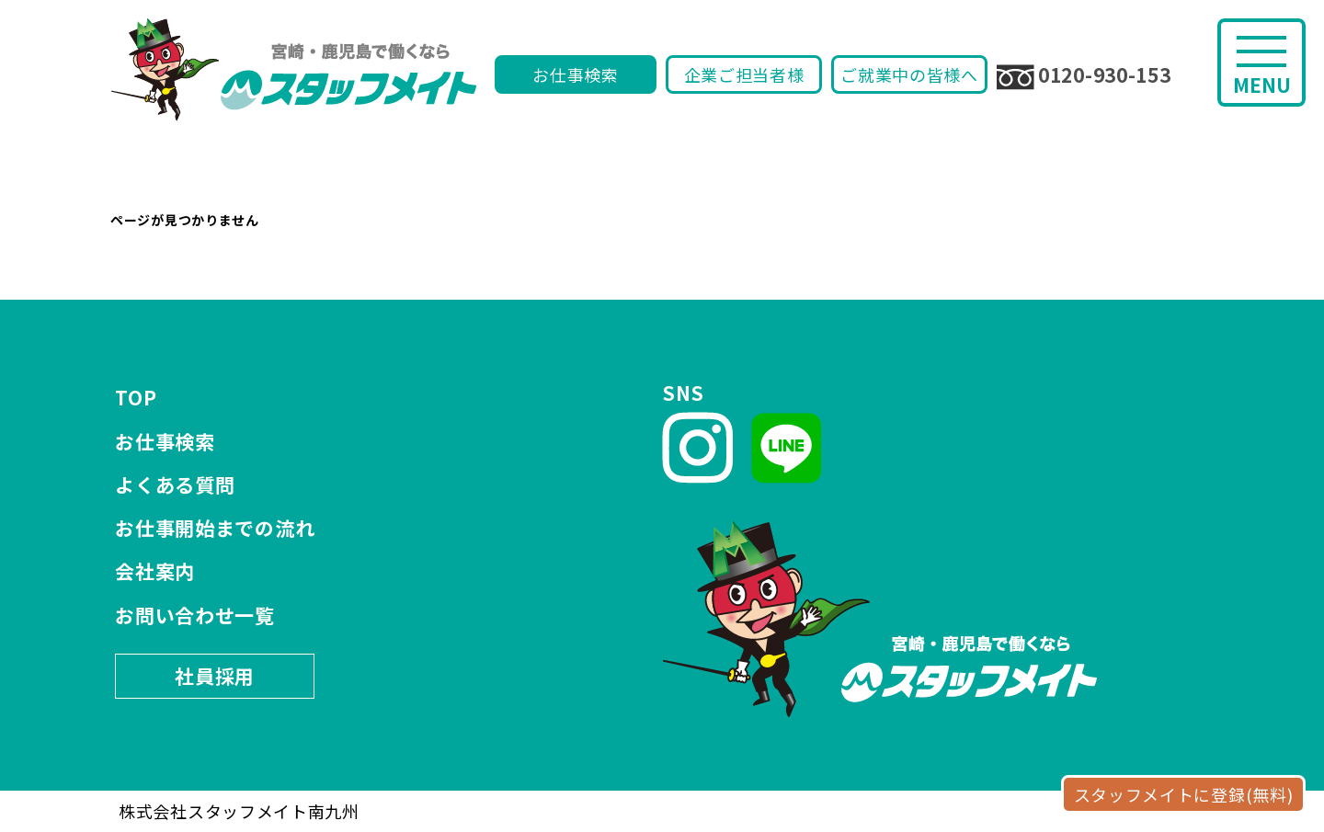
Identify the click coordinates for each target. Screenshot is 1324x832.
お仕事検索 (575, 74)
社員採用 (215, 676)
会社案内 (155, 571)
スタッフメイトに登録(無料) (1184, 794)
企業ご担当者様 (744, 74)
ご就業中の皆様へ (909, 74)
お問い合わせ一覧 (195, 615)
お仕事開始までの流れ (214, 527)
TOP (135, 397)
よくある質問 (174, 484)
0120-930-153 (1083, 75)
